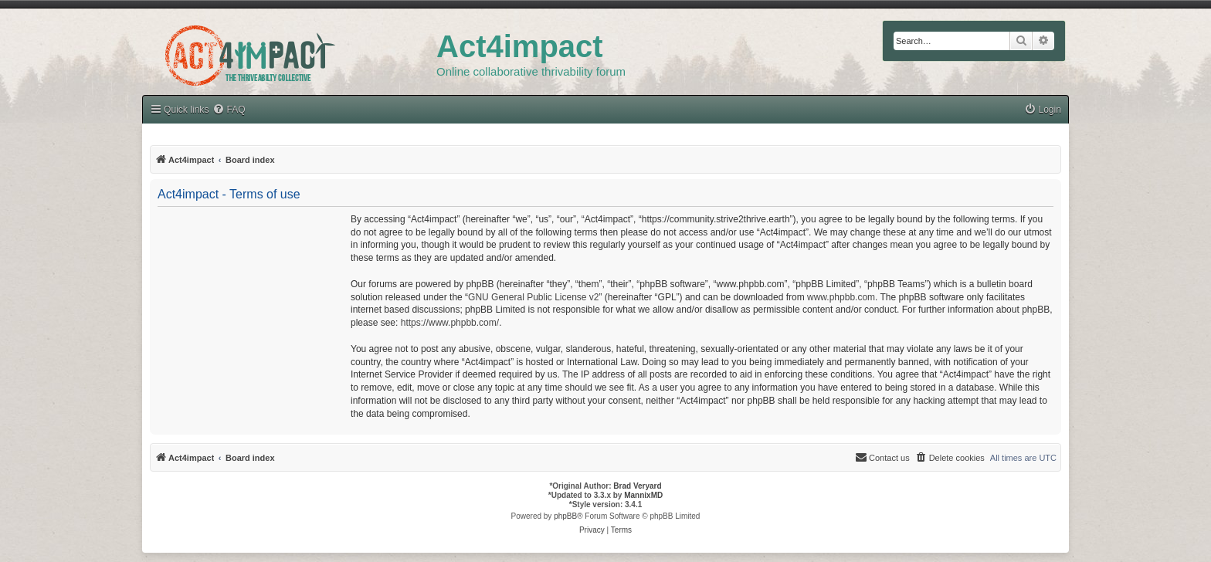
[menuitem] (228, 110)
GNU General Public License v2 (533, 297)
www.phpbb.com (841, 297)
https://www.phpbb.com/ (450, 322)
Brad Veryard (637, 486)
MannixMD (643, 495)
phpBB (565, 516)
